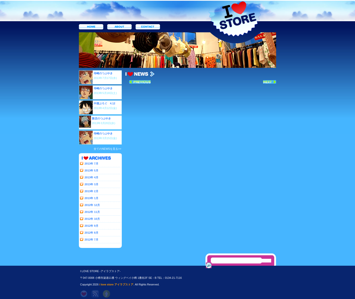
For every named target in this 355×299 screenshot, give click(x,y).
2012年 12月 (92, 205)
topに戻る (106, 294)
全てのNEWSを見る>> (107, 148)
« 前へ (140, 82)
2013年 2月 (91, 191)
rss (95, 294)
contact (148, 26)
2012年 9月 (91, 225)
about (119, 26)
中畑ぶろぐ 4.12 (104, 103)
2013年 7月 (91, 163)
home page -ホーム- (84, 294)
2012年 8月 (91, 232)
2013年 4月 (91, 177)
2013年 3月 (91, 184)
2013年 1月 (91, 198)
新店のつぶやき (101, 118)
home (91, 26)
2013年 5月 (91, 170)
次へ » (269, 82)
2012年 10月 (92, 218)
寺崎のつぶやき (103, 73)
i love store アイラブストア (116, 284)
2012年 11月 (92, 211)
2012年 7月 (91, 239)
